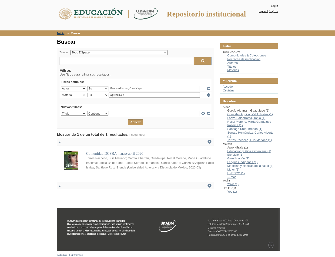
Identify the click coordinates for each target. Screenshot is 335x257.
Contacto (62, 254)
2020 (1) (232, 184)
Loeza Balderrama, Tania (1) (246, 118)
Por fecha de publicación (243, 59)
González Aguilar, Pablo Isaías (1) (250, 114)
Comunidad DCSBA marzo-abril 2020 (114, 153)
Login (274, 5)
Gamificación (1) (238, 158)
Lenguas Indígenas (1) (242, 162)
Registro (228, 90)
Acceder (228, 86)
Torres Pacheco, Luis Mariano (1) (249, 140)
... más (231, 177)
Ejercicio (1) (235, 154)
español (263, 11)
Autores (232, 63)
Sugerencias (76, 254)
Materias (233, 70)
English (273, 11)
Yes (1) (232, 191)
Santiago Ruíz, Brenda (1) (244, 129)
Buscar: (65, 52)
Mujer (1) (233, 169)
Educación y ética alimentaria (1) (249, 151)
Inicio (60, 33)
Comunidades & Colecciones (246, 55)
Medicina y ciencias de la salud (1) (250, 166)
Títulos (231, 66)
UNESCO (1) (236, 173)
